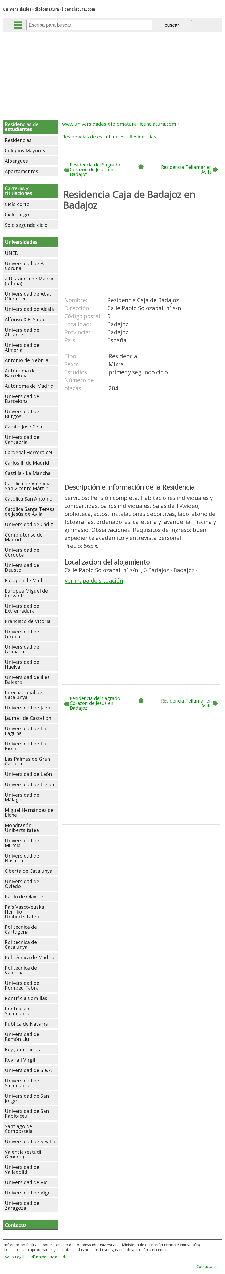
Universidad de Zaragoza (22, 1205)
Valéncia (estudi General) (23, 1154)
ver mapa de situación (94, 580)
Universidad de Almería (22, 347)
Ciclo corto (17, 204)
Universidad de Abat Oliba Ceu (28, 296)
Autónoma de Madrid (29, 386)
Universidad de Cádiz (29, 524)
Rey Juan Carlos (22, 1049)
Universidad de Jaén (27, 707)
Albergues (16, 161)
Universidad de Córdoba (22, 552)
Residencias (18, 140)
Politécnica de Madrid (29, 957)
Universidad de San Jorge (27, 1098)
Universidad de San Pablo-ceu (27, 1113)
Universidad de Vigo (28, 1192)
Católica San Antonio (28, 498)
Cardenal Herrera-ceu (29, 452)
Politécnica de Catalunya (21, 944)
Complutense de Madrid (23, 537)
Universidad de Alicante (22, 332)
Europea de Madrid (27, 580)
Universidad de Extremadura (22, 608)
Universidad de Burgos (22, 413)
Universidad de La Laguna (25, 730)
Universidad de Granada (22, 649)
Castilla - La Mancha (27, 473)
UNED (11, 253)
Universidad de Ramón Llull (22, 1036)
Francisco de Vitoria (27, 621)
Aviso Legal (14, 1256)
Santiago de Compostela (19, 1128)
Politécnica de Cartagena (21, 929)
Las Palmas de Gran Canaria (27, 761)
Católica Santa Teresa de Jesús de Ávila (30, 511)
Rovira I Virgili (21, 1060)
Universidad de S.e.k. (28, 1070)
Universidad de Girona (22, 634)
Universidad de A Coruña (24, 265)
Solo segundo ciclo (26, 225)
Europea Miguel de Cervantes (26, 593)
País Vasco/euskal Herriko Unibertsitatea (25, 912)
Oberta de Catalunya (28, 871)
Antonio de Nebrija (26, 360)
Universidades (21, 242)
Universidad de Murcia (22, 842)
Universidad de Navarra (22, 858)
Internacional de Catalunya (23, 694)
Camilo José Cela (23, 426)
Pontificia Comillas (26, 998)
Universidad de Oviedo (22, 883)
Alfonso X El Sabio (25, 319)
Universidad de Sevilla (30, 1141)
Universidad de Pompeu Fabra (22, 985)
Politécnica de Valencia (21, 970)
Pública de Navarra (26, 1024)
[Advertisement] (113, 72)
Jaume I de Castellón (28, 718)
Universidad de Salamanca (22, 1083)
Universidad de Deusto (22, 567)
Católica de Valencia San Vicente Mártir (27, 485)
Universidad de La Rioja (25, 746)
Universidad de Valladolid (22, 1169)
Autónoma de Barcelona (20, 373)
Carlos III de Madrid (27, 462)
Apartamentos (21, 171)
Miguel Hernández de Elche (29, 812)
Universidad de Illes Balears (27, 679)
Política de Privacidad (46, 1256)
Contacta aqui (208, 1266)
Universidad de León (28, 774)
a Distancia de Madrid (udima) (30, 281)
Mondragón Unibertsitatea (22, 827)
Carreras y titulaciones (18, 190)
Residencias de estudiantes (21, 126)
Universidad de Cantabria (22, 439)
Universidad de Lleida (29, 784)
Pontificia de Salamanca (19, 1011)
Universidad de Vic (26, 1182)
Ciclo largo (17, 214)
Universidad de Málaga (22, 797)
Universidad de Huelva (22, 664)
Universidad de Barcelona (22, 398)
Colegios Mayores (25, 150)
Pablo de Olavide (24, 896)
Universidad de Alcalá (29, 309)
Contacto (15, 1225)
